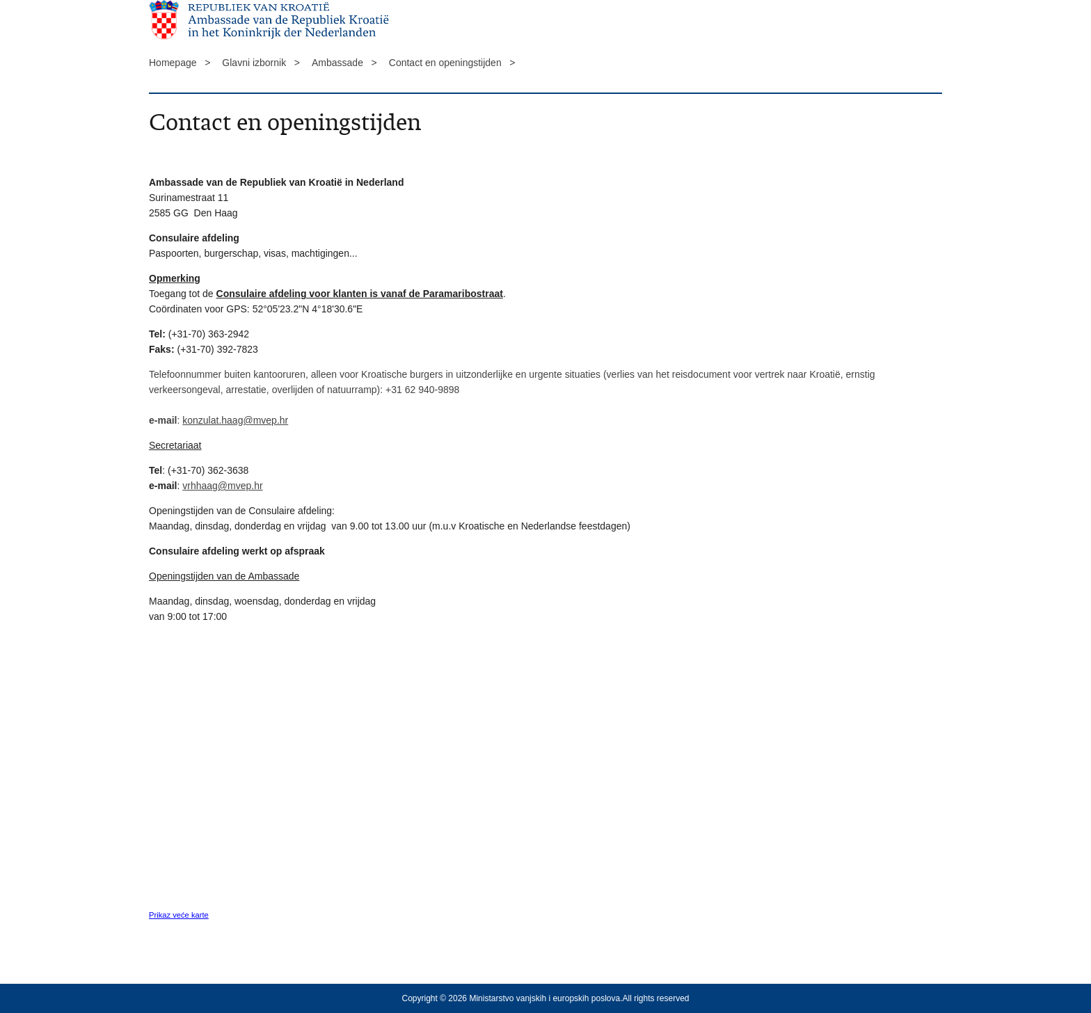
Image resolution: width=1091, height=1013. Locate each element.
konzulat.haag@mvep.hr (235, 420)
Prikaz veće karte (179, 915)
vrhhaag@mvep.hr (222, 485)
